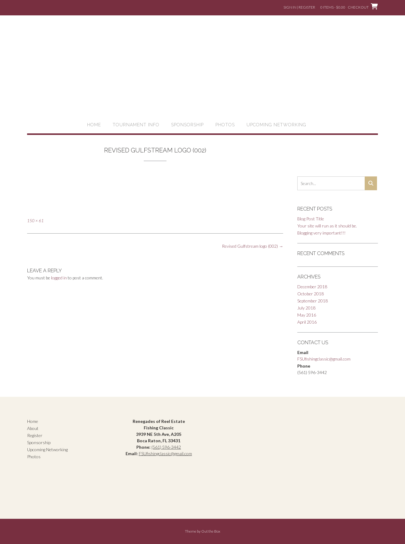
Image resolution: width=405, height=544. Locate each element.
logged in (59, 277)
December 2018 (312, 286)
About (32, 428)
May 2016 (306, 314)
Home (94, 124)
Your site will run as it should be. (327, 225)
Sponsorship (187, 124)
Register (34, 435)
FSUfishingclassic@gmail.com (324, 358)
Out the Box (210, 531)
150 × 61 (35, 220)
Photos (225, 124)
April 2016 (307, 322)
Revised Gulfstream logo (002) (252, 246)
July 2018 (306, 307)
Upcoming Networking (276, 124)
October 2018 (310, 293)
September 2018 (312, 300)
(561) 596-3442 (166, 447)
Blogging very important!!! (321, 232)
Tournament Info (136, 124)
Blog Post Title (310, 218)
